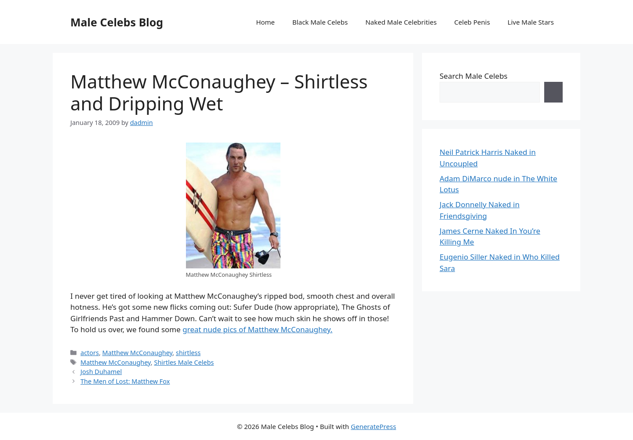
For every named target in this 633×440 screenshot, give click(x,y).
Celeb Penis (472, 22)
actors (89, 352)
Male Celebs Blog (116, 22)
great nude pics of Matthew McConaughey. (257, 329)
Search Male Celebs (473, 76)
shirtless (188, 352)
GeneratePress (373, 426)
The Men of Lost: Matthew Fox (125, 381)
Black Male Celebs (320, 22)
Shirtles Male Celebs (184, 362)
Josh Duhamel (101, 371)
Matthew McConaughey (137, 352)
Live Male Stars (531, 22)
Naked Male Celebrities (401, 22)
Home (265, 22)
